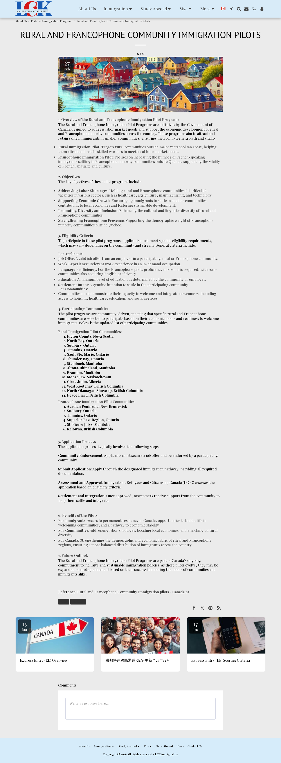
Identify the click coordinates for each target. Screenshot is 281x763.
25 (110, 626)
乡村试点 (78, 601)
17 (195, 626)
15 (24, 626)
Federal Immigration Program (51, 21)
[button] (118, 8)
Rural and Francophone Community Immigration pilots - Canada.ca (133, 591)
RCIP (63, 601)
